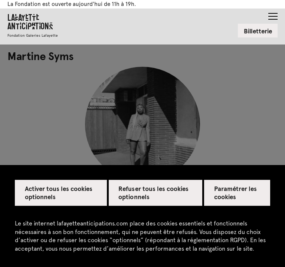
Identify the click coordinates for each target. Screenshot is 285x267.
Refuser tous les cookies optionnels (153, 192)
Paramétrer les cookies (235, 192)
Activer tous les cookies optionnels (59, 192)
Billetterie (258, 30)
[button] (273, 14)
